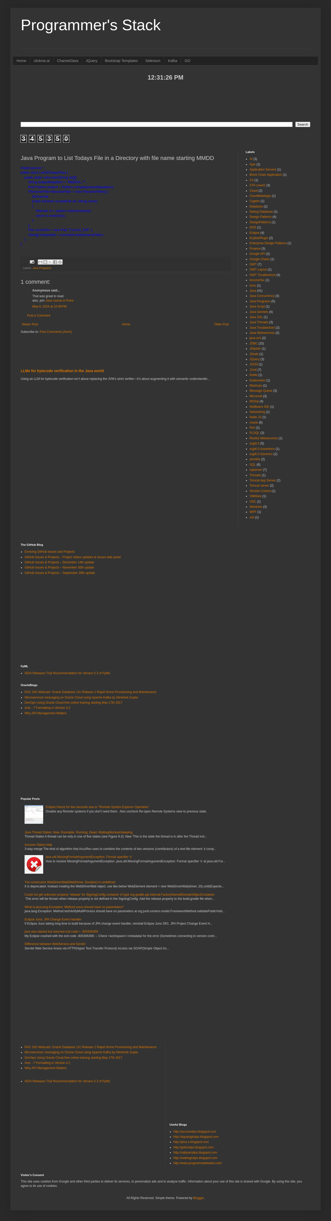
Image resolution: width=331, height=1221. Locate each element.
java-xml (255, 338)
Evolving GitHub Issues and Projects (50, 552)
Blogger (198, 1198)
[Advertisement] (165, 101)
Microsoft (256, 396)
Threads (255, 475)
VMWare (255, 496)
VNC (253, 501)
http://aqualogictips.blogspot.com (196, 1137)
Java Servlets (259, 312)
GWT (253, 264)
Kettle (254, 375)
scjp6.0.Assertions (262, 449)
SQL (253, 464)
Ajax (252, 164)
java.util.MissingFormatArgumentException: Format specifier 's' (89, 857)
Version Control (260, 491)
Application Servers (263, 169)
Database (256, 206)
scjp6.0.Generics (261, 454)
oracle (254, 422)
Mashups (256, 385)
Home (21, 61)
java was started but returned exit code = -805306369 (61, 931)
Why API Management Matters (46, 713)
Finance (255, 248)
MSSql (254, 401)
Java (253, 291)
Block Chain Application (266, 174)
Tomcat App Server (263, 480)
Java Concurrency (262, 296)
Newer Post (30, 324)
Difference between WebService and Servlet (55, 944)
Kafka (172, 61)
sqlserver (256, 470)
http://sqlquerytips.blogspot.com (195, 1152)
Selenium (152, 61)
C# (251, 180)
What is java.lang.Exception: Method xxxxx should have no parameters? (74, 907)
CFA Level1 (257, 185)
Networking (257, 412)
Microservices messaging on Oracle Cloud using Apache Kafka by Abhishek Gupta (81, 697)
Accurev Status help (38, 845)
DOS (253, 227)
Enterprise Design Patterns (268, 243)
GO (187, 61)
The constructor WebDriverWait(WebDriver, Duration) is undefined (70, 882)
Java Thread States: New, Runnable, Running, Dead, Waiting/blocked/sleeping (79, 832)
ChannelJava (67, 61)
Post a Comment (38, 315)
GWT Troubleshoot (263, 275)
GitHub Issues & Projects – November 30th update (59, 567)
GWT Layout (258, 269)
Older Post (221, 324)
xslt (252, 517)
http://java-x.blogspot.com (191, 1142)
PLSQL (255, 433)
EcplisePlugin (259, 238)
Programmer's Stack (91, 25)
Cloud (254, 191)
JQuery (91, 61)
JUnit (253, 370)
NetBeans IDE (259, 407)
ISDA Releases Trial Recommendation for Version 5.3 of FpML (67, 673)
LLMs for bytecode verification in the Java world (62, 371)
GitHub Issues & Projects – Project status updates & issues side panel (73, 557)
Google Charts (259, 259)
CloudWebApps (260, 196)
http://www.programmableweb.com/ (198, 1163)
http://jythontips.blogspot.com (194, 1147)
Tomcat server (259, 485)
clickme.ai (41, 61)
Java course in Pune (60, 300)
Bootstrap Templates (121, 61)
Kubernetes (257, 380)
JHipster (255, 348)
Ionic (253, 285)
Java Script (257, 306)
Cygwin (255, 201)
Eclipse (255, 233)
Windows (256, 507)
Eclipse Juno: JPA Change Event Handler (53, 919)
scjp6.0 (254, 443)
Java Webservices (262, 333)
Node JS (255, 417)
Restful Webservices (264, 438)
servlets (255, 459)
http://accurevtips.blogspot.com (195, 1131)
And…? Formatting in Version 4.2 (47, 708)
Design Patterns (261, 217)
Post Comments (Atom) (56, 332)
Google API (257, 254)
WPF (253, 512)
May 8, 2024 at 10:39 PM (49, 306)
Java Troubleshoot (262, 327)
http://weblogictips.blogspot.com (195, 1158)
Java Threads (259, 322)
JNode (254, 354)
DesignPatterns (260, 222)
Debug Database (261, 211)
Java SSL (256, 317)
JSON (254, 364)
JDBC (254, 343)
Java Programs (42, 268)
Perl (252, 427)
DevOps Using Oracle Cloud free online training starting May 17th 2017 (73, 702)
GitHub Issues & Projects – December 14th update (59, 562)
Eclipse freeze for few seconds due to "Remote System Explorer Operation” (97, 807)
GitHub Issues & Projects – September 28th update (60, 573)
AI (251, 159)
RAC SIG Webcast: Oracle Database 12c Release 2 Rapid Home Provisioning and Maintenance (90, 692)
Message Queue (261, 391)
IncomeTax (257, 280)
